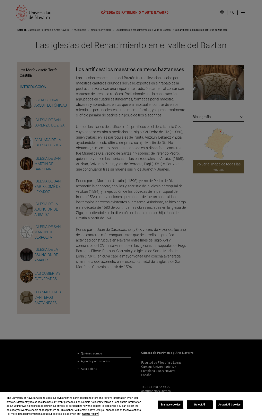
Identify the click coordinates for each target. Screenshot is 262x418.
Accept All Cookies (229, 406)
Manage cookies (171, 406)
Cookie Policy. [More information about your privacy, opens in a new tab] (90, 416)
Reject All (199, 406)
